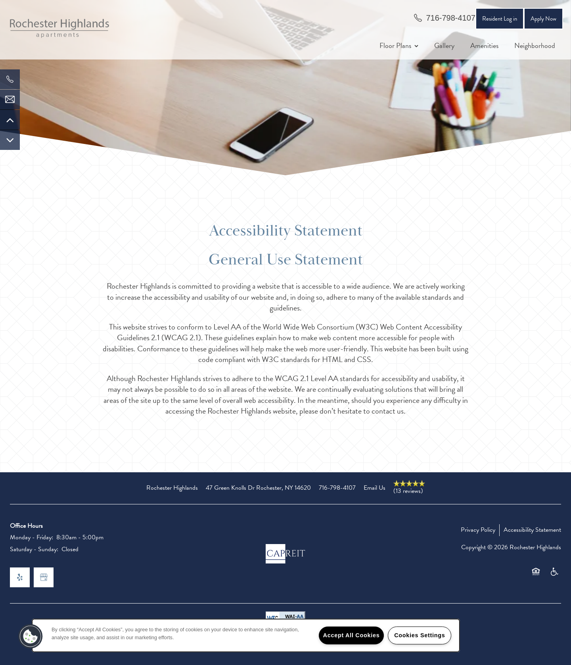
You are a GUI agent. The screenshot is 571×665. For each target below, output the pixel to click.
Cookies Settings (419, 635)
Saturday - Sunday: (34, 549)
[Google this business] (44, 577)
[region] (246, 635)
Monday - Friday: (31, 537)
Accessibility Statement (532, 530)
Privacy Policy (478, 530)
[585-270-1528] (10, 79)
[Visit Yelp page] (20, 577)
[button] (543, 18)
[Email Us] (10, 99)
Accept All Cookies (351, 635)
